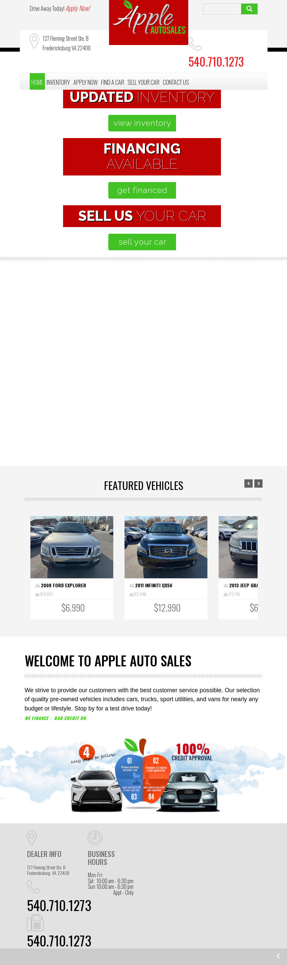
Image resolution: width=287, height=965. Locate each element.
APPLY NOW (85, 81)
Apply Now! (77, 8)
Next (258, 483)
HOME (37, 81)
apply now (144, 434)
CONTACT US (176, 81)
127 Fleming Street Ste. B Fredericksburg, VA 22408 (48, 870)
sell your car (142, 242)
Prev (248, 483)
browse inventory (77, 421)
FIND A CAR (112, 81)
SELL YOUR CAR (143, 81)
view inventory (142, 124)
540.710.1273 (59, 905)
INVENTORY (58, 81)
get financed (142, 190)
